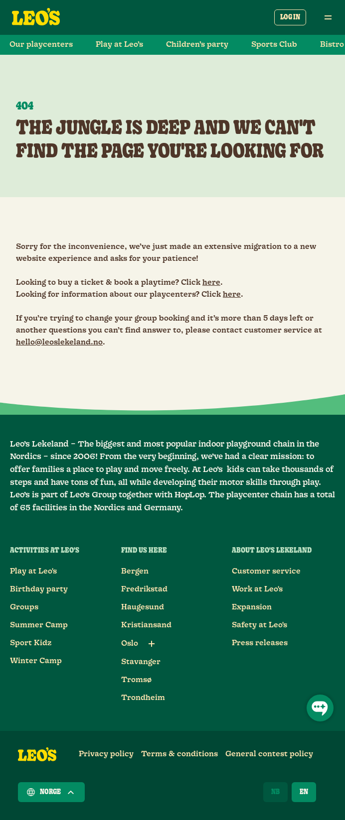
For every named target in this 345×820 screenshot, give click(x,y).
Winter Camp (36, 661)
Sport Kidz (30, 643)
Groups (24, 607)
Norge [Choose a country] (51, 792)
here (211, 282)
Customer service (266, 571)
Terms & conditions (179, 754)
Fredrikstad (144, 589)
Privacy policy (106, 754)
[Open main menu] (328, 17)
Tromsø (136, 680)
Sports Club (274, 44)
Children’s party (197, 44)
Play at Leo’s (119, 44)
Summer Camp (39, 625)
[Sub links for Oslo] (151, 643)
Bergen (135, 571)
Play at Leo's (33, 571)
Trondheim (143, 698)
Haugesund (142, 607)
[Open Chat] (320, 708)
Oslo (129, 643)
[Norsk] (275, 792)
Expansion (252, 607)
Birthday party (39, 589)
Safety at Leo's (259, 625)
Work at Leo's (257, 589)
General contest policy (269, 754)
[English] (304, 792)
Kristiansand (146, 625)
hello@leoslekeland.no (59, 342)
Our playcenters (41, 44)
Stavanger (141, 662)
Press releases (260, 643)
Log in (290, 17)
